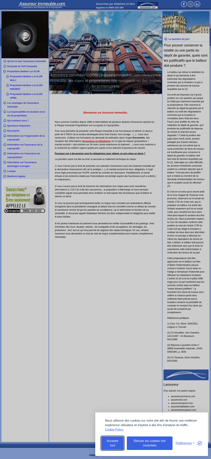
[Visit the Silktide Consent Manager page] (199, 443)
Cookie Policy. (114, 429)
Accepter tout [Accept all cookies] (113, 443)
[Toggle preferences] (184, 443)
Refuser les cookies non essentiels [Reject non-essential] (150, 443)
